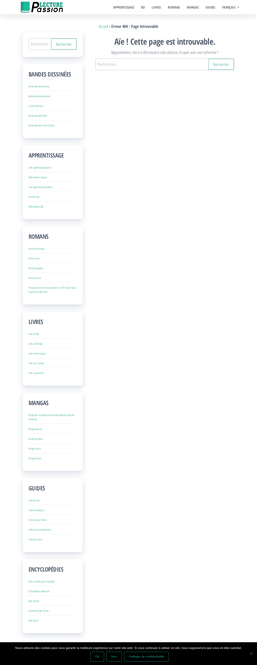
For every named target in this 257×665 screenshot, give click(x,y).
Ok (97, 656)
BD (143, 7)
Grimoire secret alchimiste (40, 530)
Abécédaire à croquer (38, 177)
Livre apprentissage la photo (40, 187)
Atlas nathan (34, 601)
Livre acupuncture (36, 373)
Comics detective (36, 106)
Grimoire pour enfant (37, 520)
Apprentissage (123, 7)
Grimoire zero (34, 500)
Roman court (34, 258)
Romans (174, 7)
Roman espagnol (36, 268)
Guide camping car (36, 510)
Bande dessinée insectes (39, 86)
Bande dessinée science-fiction (42, 125)
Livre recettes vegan (37, 353)
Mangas (193, 7)
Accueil (103, 26)
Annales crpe (34, 197)
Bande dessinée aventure (39, 96)
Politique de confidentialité (146, 656)
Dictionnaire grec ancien (39, 611)
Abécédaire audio (36, 206)
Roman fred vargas (37, 249)
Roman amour (35, 278)
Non (114, 656)
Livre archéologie (36, 344)
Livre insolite (34, 334)
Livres (156, 7)
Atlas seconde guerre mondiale (42, 581)
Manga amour (35, 448)
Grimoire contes (35, 539)
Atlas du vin (33, 620)
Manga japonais (35, 429)
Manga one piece (36, 439)
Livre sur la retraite (36, 363)
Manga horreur (35, 458)
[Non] (251, 653)
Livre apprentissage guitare (40, 167)
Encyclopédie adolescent (39, 591)
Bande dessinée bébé (38, 116)
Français (228, 7)
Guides (210, 7)
